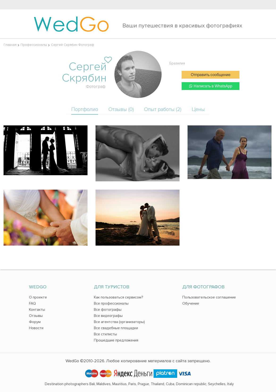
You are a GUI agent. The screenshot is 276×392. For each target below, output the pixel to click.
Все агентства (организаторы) (119, 322)
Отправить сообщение (210, 75)
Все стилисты (105, 334)
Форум (35, 322)
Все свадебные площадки (116, 328)
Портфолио (84, 109)
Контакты (37, 309)
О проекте (38, 297)
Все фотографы (107, 309)
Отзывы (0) (121, 109)
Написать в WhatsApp (210, 86)
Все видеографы (108, 315)
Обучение (190, 303)
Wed (71, 23)
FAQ (32, 303)
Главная (10, 45)
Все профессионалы (111, 303)
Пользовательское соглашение (209, 297)
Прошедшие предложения (116, 340)
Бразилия (177, 63)
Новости (36, 328)
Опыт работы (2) (162, 109)
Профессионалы (34, 45)
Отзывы (36, 315)
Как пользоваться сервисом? (118, 297)
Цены (198, 109)
